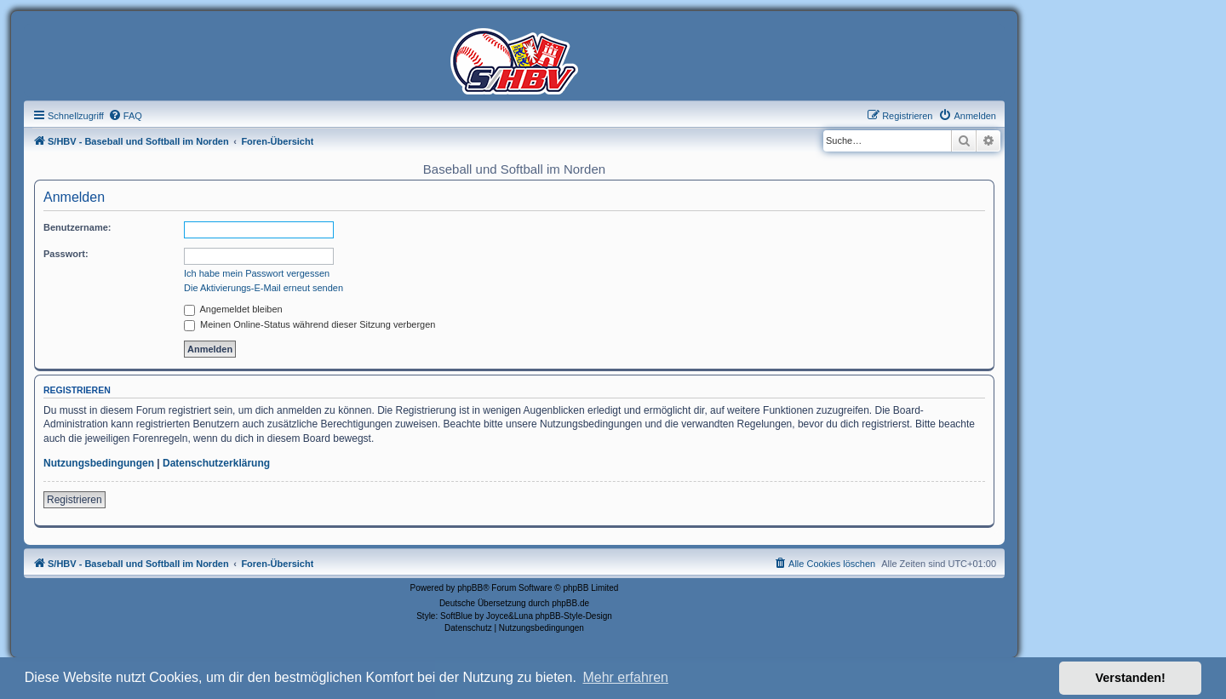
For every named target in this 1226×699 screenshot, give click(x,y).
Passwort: (66, 254)
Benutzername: (77, 227)
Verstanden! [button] (1131, 678)
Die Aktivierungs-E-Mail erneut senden (263, 288)
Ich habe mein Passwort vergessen (256, 273)
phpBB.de (570, 603)
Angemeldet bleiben (233, 309)
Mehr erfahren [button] (625, 677)
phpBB (470, 588)
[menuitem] (125, 116)
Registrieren (74, 500)
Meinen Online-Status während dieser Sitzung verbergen (309, 324)
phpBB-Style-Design (574, 616)
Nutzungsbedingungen (98, 463)
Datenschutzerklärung (216, 463)
